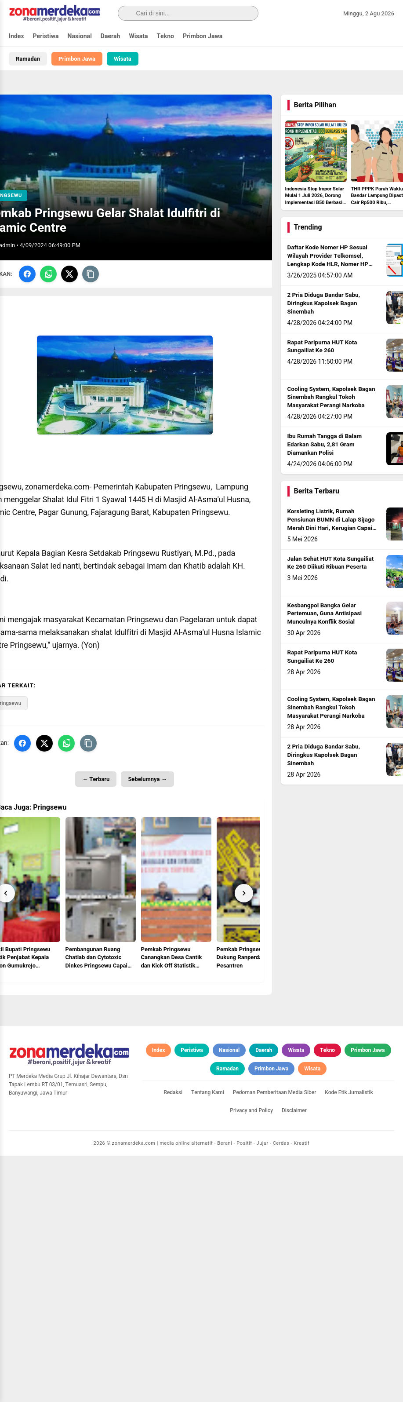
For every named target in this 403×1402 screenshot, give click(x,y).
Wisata (138, 36)
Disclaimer (294, 1357)
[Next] (244, 893)
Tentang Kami (207, 1339)
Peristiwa (46, 36)
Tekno (165, 36)
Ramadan (28, 59)
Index (16, 36)
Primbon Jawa (202, 36)
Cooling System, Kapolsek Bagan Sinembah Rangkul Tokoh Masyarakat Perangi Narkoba (331, 397)
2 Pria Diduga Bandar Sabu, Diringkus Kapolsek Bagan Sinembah (323, 303)
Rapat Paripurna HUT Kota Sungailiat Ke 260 (322, 346)
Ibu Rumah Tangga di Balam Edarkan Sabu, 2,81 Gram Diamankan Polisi (324, 444)
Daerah (110, 36)
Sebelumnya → (147, 779)
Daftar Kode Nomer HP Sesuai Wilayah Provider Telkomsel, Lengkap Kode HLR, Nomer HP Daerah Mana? (327, 260)
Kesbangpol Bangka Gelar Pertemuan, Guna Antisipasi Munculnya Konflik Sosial (324, 614)
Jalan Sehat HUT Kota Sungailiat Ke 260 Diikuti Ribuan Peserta (330, 563)
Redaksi (172, 1339)
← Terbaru (95, 779)
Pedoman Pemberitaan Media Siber (274, 1339)
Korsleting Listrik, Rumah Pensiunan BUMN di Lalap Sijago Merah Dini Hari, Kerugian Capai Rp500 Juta (331, 524)
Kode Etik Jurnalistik (349, 1339)
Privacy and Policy (251, 1357)
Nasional (80, 36)
